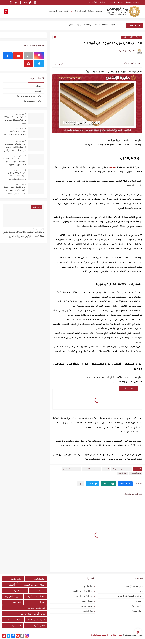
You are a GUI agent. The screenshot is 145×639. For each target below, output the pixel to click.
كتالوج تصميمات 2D (36, 619)
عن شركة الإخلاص (116, 2)
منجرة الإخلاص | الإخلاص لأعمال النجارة (105, 635)
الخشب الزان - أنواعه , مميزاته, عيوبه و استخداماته (15, 133)
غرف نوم (17, 602)
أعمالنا (91, 11)
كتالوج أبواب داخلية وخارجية (29, 96)
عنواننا (102, 2)
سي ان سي (87, 601)
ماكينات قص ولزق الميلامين (129, 596)
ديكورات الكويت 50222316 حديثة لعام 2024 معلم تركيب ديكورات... (94, 25)
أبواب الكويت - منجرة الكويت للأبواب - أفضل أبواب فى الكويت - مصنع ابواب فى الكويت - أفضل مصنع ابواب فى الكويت (14, 191)
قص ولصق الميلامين (58, 11)
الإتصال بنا (93, 2)
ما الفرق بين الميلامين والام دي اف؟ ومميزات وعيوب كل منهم (15, 120)
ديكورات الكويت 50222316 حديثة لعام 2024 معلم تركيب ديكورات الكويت (23, 234)
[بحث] (6, 11)
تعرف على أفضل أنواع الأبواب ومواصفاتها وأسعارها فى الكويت (17, 176)
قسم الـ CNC (80, 11)
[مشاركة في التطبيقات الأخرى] (80, 483)
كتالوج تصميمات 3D (33, 101)
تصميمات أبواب (19, 590)
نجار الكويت (122, 473)
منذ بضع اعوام (19, 114)
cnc (139, 591)
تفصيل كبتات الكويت (91, 469)
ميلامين (112, 168)
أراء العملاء (136, 611)
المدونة (99, 11)
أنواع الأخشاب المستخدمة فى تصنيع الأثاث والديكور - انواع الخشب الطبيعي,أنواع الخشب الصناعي (15, 147)
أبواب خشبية (16, 579)
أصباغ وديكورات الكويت (131, 37)
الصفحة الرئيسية (132, 2)
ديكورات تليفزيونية (13, 596)
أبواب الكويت (87, 586)
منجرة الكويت (135, 473)
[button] (125, 483)
